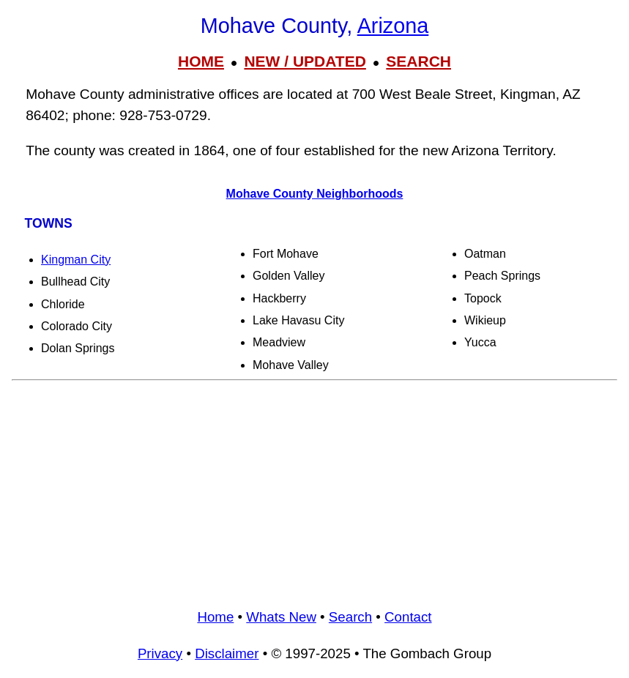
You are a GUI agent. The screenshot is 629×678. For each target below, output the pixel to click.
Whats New (281, 617)
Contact (407, 617)
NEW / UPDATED (304, 61)
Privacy (160, 653)
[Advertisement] (314, 489)
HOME (201, 61)
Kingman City (76, 259)
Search (350, 617)
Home (215, 617)
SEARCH (418, 61)
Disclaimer (226, 653)
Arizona (393, 25)
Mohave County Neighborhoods (314, 193)
